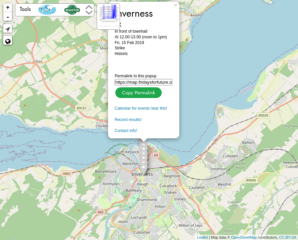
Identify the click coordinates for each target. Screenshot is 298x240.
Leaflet (202, 237)
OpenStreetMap (244, 237)
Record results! (128, 119)
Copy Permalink (137, 91)
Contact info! (126, 130)
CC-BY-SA (287, 237)
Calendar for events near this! (141, 108)
